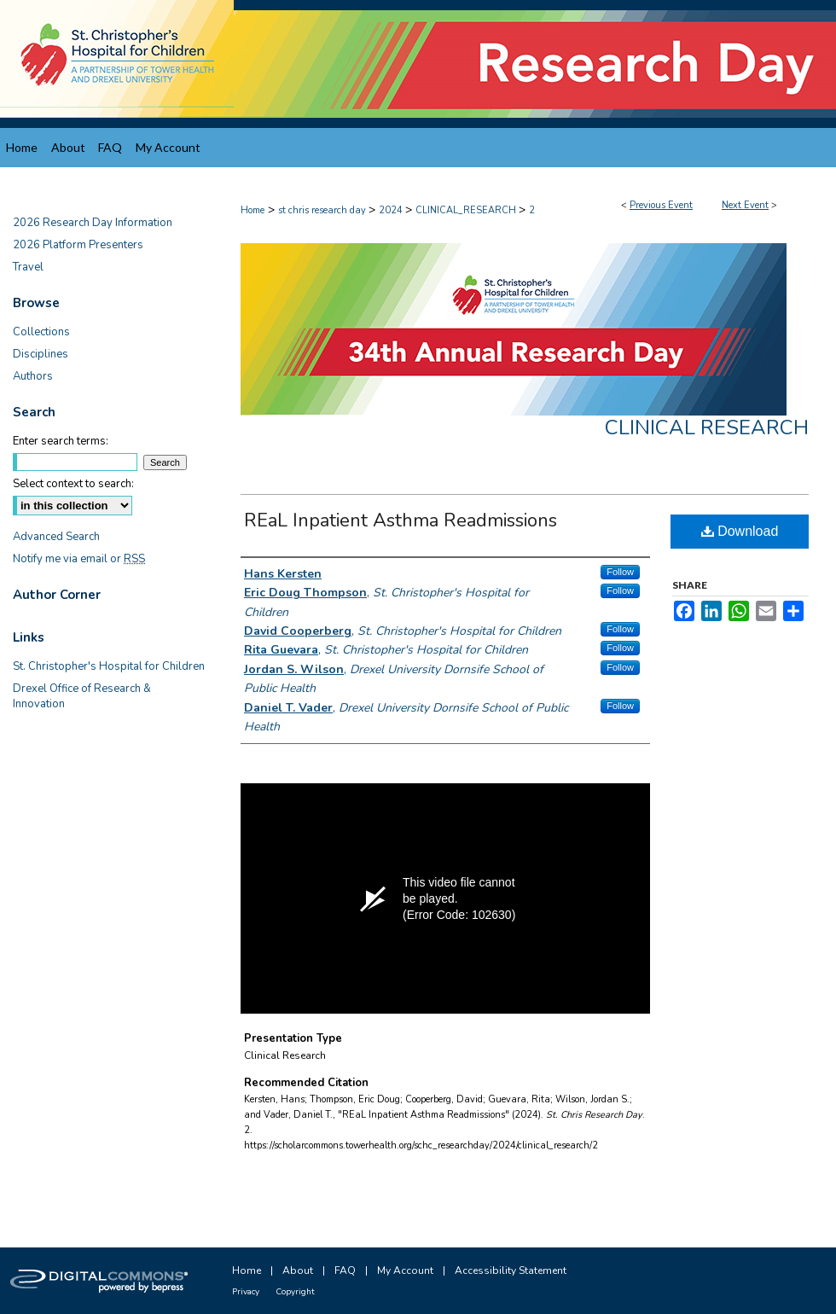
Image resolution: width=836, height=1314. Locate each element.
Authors (33, 376)
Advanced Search (56, 536)
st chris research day (323, 210)
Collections (41, 332)
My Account (405, 1270)
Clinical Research (707, 427)
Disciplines (40, 354)
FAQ (345, 1270)
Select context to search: (73, 483)
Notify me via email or (79, 559)
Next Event (745, 205)
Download (740, 531)
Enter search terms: (60, 441)
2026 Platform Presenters (78, 245)
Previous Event (661, 205)
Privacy (245, 1292)
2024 (392, 210)
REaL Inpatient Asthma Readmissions (400, 520)
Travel (28, 267)
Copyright (295, 1292)
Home (252, 210)
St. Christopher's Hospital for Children (109, 666)
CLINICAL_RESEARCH (467, 210)
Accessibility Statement (510, 1270)
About (297, 1270)
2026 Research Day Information (92, 222)
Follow (620, 572)
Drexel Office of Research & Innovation (82, 696)
